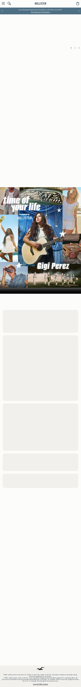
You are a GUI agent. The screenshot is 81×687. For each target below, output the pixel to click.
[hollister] (40, 3)
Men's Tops (21, 345)
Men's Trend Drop (10, 550)
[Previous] (2, 11)
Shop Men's (46, 12)
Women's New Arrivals (12, 448)
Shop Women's (36, 12)
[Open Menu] (2, 3)
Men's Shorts (10, 345)
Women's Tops (11, 183)
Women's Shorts (11, 189)
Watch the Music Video (52, 678)
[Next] (79, 11)
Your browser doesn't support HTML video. (40, 616)
